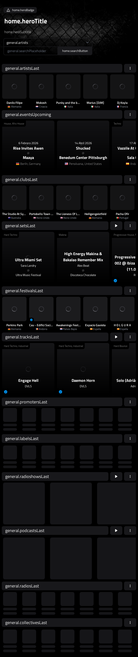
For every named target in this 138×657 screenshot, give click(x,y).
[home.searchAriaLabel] (30, 50)
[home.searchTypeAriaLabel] (47, 42)
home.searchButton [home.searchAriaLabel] (75, 50)
